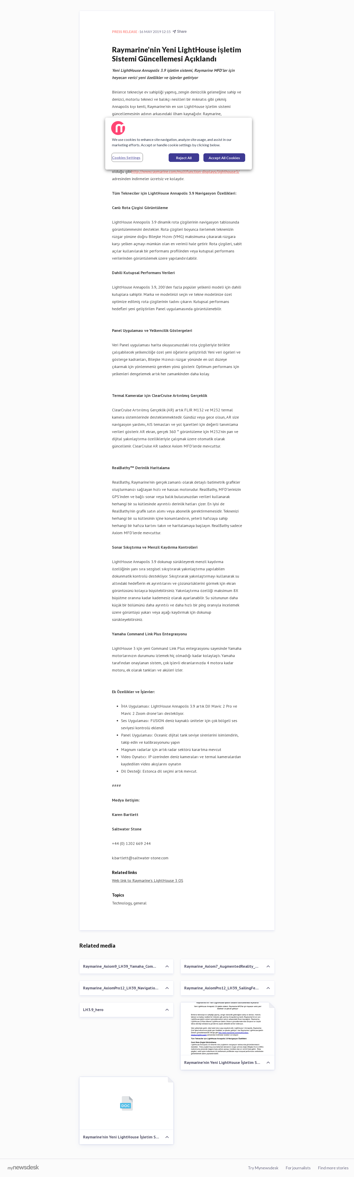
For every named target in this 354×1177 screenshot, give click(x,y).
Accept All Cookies (224, 158)
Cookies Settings (126, 157)
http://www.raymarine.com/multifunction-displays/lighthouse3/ (185, 171)
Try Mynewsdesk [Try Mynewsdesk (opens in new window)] (263, 1167)
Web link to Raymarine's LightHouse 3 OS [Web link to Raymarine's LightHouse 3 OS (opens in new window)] (147, 880)
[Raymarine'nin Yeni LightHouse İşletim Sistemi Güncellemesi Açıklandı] (228, 1028)
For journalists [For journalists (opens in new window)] (298, 1167)
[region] (178, 144)
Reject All (184, 158)
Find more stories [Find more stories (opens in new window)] (333, 1167)
